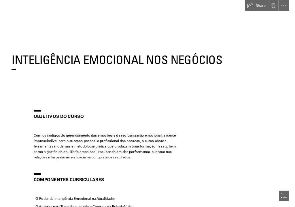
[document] (147, 103)
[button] (256, 5)
